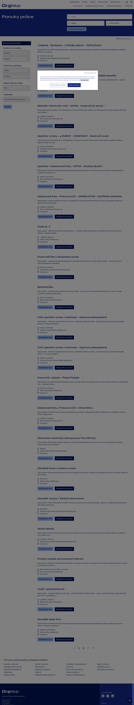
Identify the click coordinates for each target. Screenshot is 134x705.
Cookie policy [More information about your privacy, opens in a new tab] (85, 80)
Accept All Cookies (74, 85)
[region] (67, 80)
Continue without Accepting (90, 72)
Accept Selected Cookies (58, 85)
